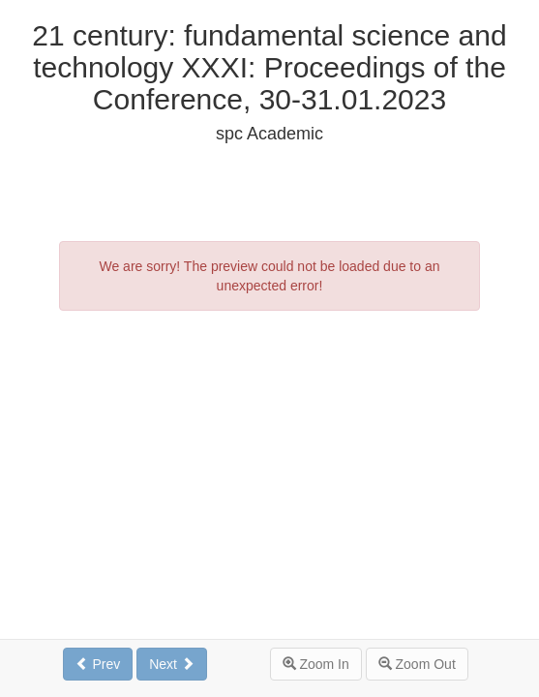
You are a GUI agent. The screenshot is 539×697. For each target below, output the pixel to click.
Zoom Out (417, 664)
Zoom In (316, 664)
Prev (98, 664)
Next (172, 664)
